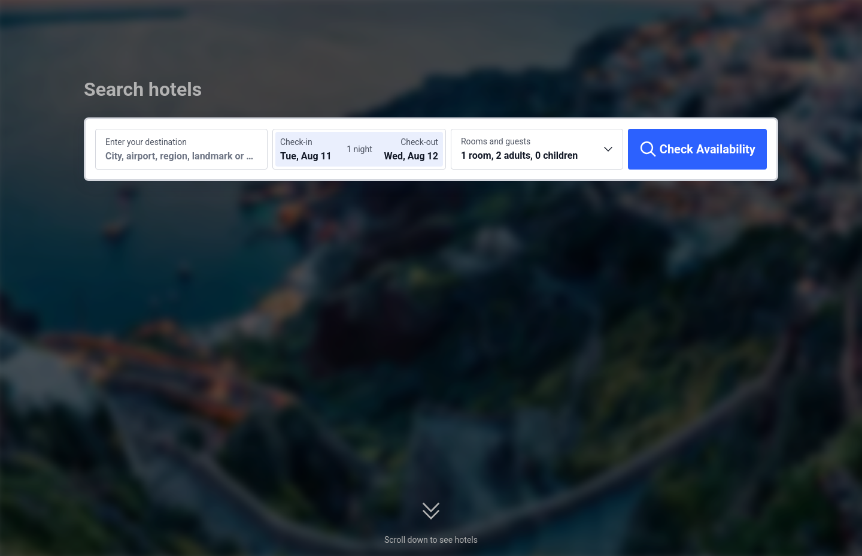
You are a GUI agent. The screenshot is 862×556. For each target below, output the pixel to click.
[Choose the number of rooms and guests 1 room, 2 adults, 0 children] (537, 149)
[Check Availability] (697, 149)
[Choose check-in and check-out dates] (316, 149)
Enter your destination (146, 142)
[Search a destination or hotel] (181, 149)
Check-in (296, 142)
